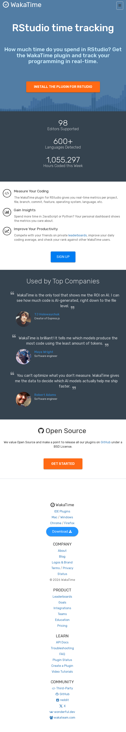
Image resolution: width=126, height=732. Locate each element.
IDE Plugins (62, 511)
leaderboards (77, 235)
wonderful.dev (62, 712)
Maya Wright (43, 352)
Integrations (62, 608)
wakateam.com (62, 717)
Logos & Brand (62, 562)
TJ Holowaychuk (46, 314)
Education (62, 620)
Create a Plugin (62, 666)
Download (62, 531)
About (62, 550)
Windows (66, 517)
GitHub (106, 442)
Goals (62, 602)
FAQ (62, 654)
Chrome (55, 523)
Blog (62, 556)
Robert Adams (45, 395)
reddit (62, 700)
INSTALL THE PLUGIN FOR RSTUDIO (63, 87)
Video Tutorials (62, 671)
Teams (62, 614)
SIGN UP (63, 257)
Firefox (69, 523)
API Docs (62, 642)
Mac (54, 517)
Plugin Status (62, 660)
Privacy (68, 568)
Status (62, 574)
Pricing (62, 626)
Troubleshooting (62, 648)
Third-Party (62, 688)
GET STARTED (63, 464)
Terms (55, 568)
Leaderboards (62, 596)
